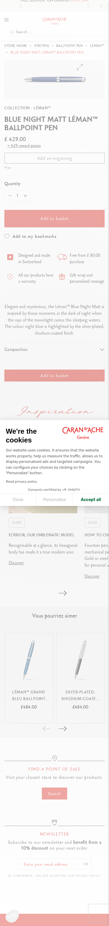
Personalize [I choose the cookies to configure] (54, 499)
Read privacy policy (21, 481)
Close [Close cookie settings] (18, 499)
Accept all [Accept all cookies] (91, 499)
